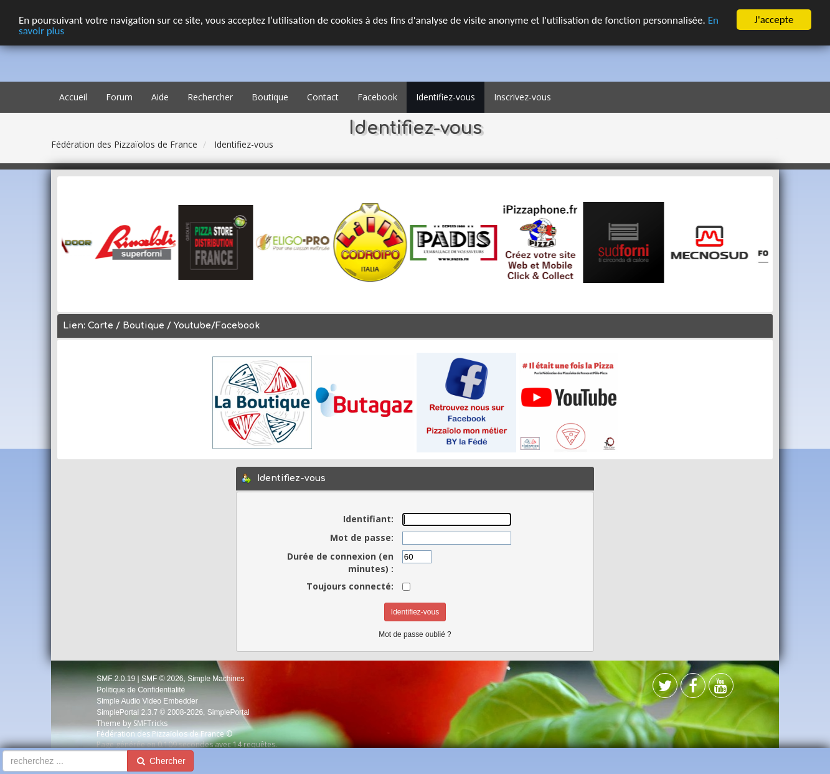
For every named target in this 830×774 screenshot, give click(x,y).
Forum (119, 97)
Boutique (270, 97)
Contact (323, 97)
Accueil (73, 97)
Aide (160, 97)
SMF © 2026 (162, 678)
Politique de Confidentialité (141, 690)
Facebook (377, 97)
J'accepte (774, 19)
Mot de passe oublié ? (415, 634)
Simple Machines (215, 678)
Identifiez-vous (445, 97)
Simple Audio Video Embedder (147, 701)
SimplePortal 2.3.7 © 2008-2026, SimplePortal (173, 712)
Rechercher (210, 97)
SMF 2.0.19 (116, 678)
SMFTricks (150, 723)
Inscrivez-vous (522, 97)
